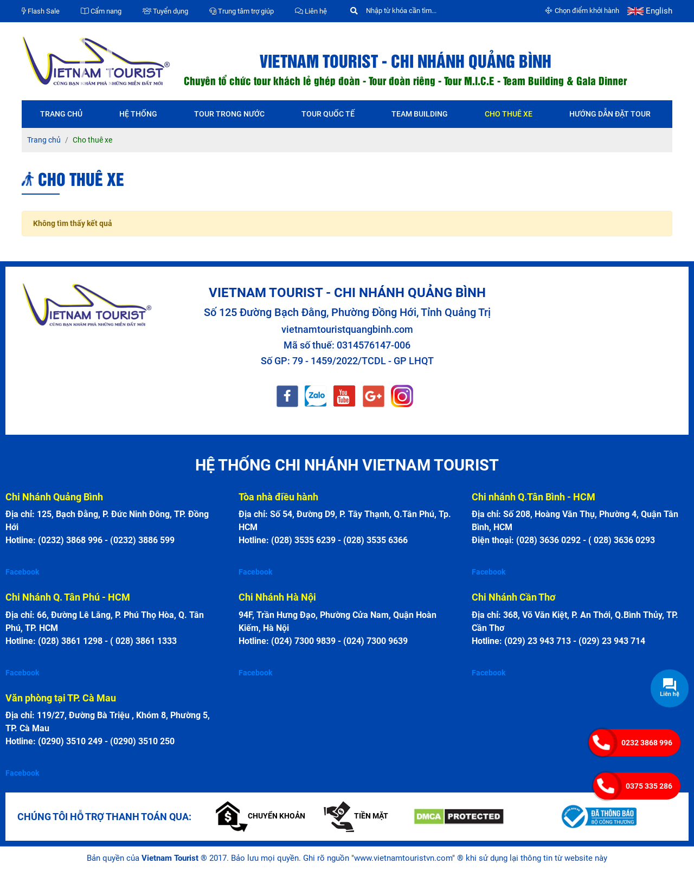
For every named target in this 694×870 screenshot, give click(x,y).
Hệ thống (138, 113)
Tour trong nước (229, 113)
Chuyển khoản (260, 815)
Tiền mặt (356, 815)
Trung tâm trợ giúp (241, 11)
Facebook (22, 572)
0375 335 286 (649, 786)
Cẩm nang (101, 11)
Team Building (419, 113)
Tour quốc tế (328, 113)
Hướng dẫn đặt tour (610, 113)
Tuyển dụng (165, 11)
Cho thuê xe (508, 113)
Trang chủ (61, 113)
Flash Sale (41, 11)
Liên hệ (311, 11)
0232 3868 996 (646, 742)
